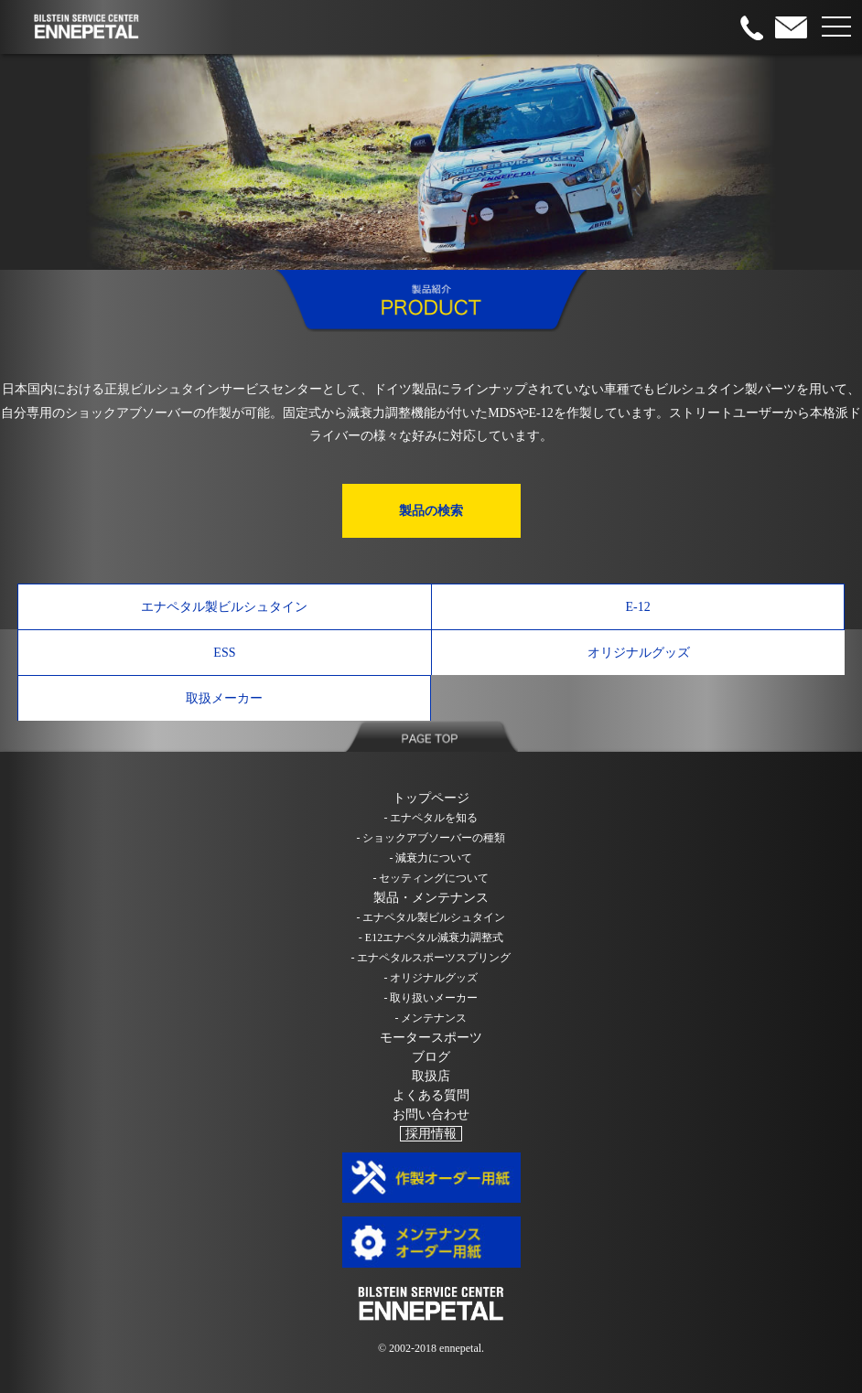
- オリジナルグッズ (431, 977)
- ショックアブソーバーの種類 (431, 837)
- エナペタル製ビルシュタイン (431, 917)
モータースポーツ (431, 1038)
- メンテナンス (431, 1018)
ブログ (431, 1057)
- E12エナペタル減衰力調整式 (431, 937)
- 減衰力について (431, 858)
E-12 (637, 607)
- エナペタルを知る (431, 817)
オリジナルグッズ (638, 652)
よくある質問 (431, 1095)
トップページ (431, 798)
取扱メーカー (224, 698)
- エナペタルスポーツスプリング (431, 957)
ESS (224, 652)
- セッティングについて (431, 878)
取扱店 (431, 1076)
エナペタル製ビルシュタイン (224, 607)
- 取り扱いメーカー (431, 997)
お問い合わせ (431, 1114)
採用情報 (431, 1134)
